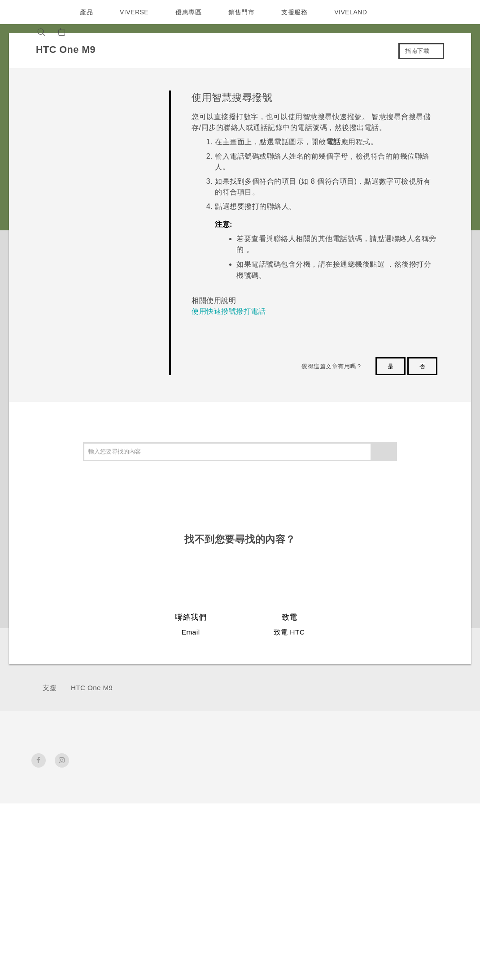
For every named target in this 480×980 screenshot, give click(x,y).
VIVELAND (354, 12)
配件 (126, 817)
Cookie (397, 847)
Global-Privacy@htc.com (373, 957)
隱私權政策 (402, 823)
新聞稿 (396, 786)
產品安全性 (402, 835)
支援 (50, 687)
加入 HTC (400, 811)
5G (124, 774)
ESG (393, 774)
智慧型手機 (126, 795)
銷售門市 (244, 12)
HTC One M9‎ (92, 687)
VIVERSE (135, 12)
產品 (86, 12)
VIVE (128, 829)
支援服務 (297, 12)
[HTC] (42, 12)
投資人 (396, 798)
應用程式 (336, 774)
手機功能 (336, 786)
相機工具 (336, 798)
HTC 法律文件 (427, 929)
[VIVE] (106, 31)
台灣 (50, 795)
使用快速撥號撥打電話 (229, 311)
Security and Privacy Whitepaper (407, 868)
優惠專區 (191, 12)
